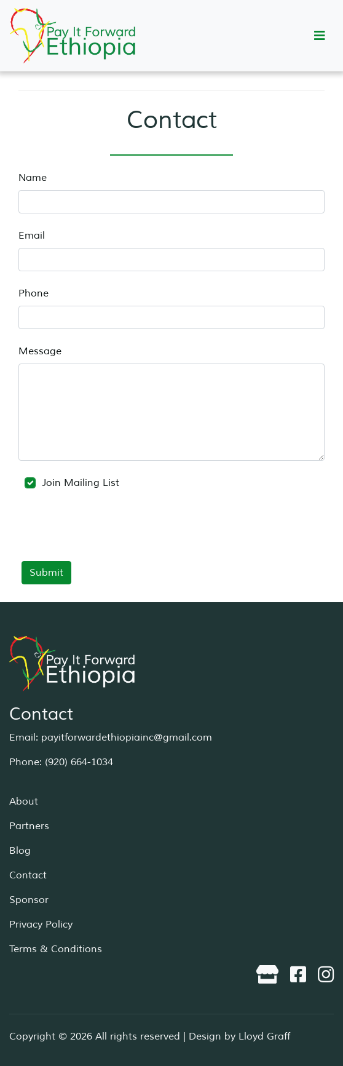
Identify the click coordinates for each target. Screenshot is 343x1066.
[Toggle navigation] (319, 36)
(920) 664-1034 (79, 762)
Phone (33, 293)
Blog (20, 851)
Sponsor (29, 900)
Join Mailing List (72, 483)
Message (39, 351)
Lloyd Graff (264, 1036)
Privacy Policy (41, 924)
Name (32, 178)
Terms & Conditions (55, 949)
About (23, 801)
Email (31, 235)
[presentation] (111, 534)
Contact (28, 875)
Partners (29, 826)
